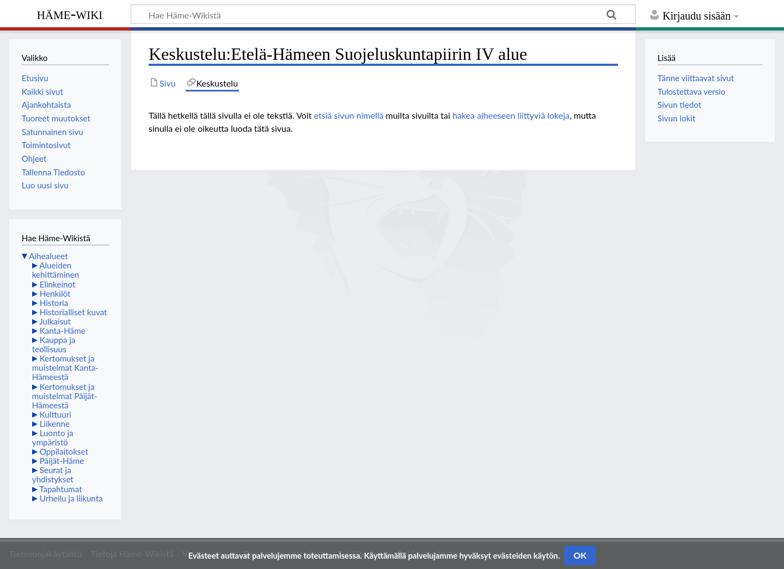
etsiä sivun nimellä (349, 115)
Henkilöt (55, 293)
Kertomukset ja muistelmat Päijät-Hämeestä (64, 396)
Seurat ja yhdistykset (53, 474)
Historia (54, 303)
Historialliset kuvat (73, 312)
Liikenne (55, 424)
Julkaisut (55, 321)
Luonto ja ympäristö (53, 437)
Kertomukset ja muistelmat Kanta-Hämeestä (65, 367)
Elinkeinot (58, 284)
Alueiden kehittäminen (55, 269)
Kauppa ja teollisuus (54, 344)
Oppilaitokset (64, 451)
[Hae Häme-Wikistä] (383, 14)
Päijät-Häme (62, 461)
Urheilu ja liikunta (71, 498)
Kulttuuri (55, 414)
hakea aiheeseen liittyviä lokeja (510, 115)
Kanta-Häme (62, 330)
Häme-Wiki (70, 13)
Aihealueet (48, 256)
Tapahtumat (60, 489)
